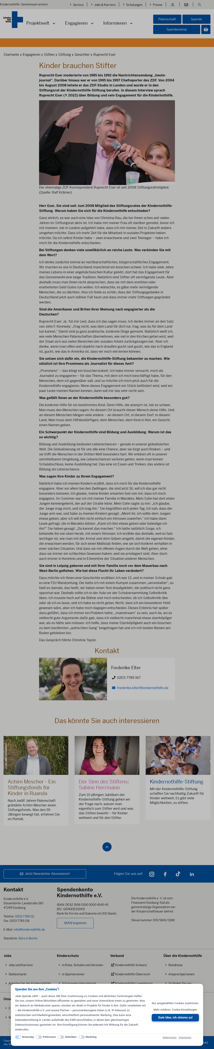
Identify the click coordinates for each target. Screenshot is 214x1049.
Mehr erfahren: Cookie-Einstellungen (175, 1009)
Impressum (185, 1037)
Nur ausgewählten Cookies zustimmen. (175, 1003)
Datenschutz (170, 1037)
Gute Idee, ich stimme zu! (175, 1017)
